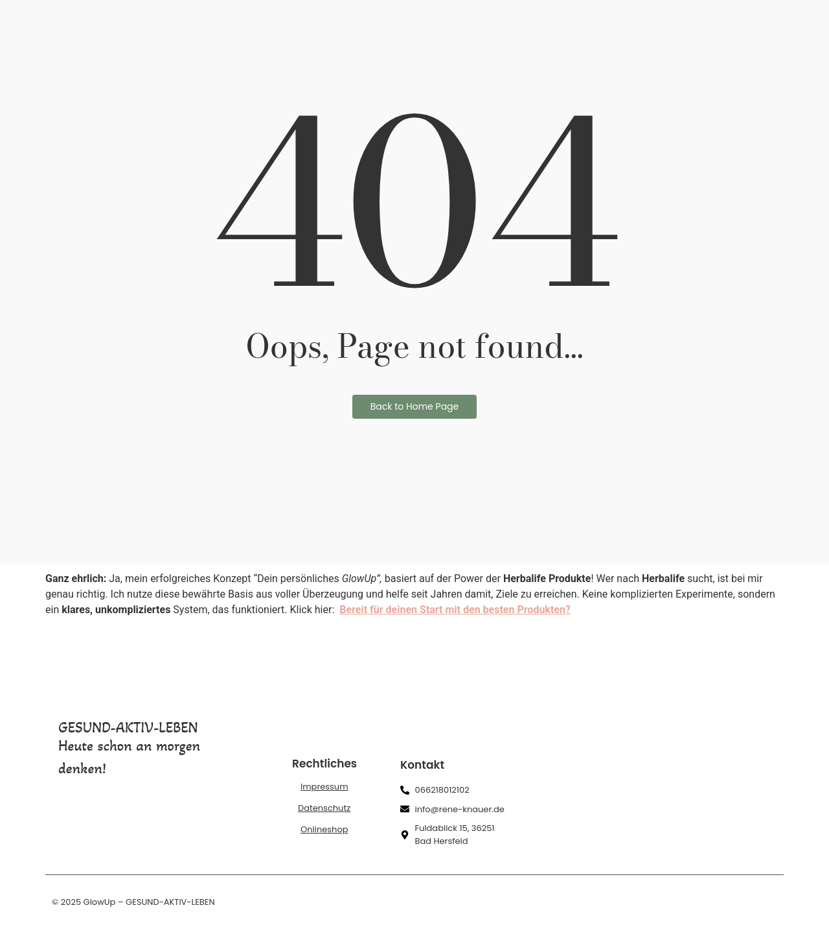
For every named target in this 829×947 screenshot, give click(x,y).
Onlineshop (324, 829)
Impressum (324, 786)
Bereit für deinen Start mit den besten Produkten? (455, 609)
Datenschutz (324, 808)
